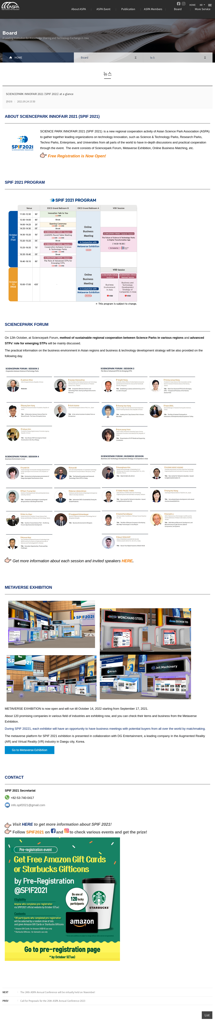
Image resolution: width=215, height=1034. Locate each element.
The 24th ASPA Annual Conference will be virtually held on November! (55, 992)
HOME (192, 4)
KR (200, 4)
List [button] (207, 1015)
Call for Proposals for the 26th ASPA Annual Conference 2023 (50, 1000)
